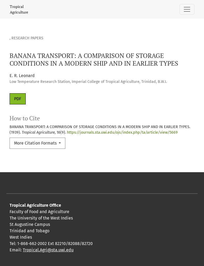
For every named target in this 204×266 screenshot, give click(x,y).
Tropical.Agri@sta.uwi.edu (48, 249)
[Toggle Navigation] (187, 9)
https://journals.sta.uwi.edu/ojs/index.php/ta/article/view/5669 (122, 132)
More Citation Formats (36, 143)
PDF (17, 98)
